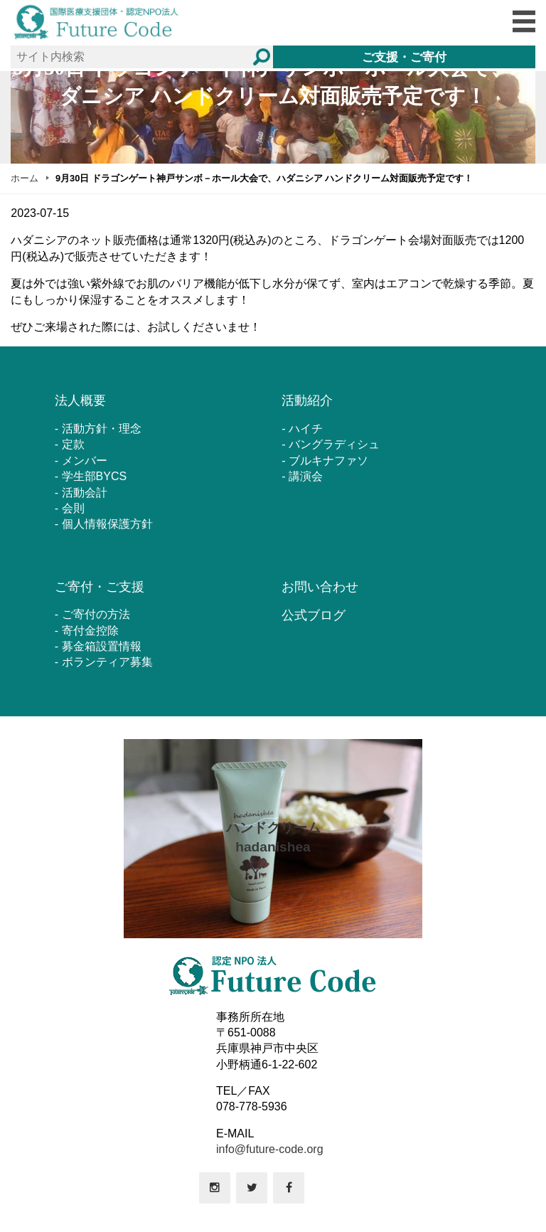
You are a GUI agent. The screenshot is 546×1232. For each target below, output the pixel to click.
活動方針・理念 (101, 429)
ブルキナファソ (328, 461)
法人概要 (80, 400)
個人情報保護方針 (107, 524)
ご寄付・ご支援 (99, 587)
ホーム (24, 178)
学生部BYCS (94, 476)
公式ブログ (314, 615)
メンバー (84, 461)
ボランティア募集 (107, 662)
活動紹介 (307, 400)
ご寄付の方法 (96, 614)
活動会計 (84, 493)
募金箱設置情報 (101, 646)
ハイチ (306, 429)
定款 (73, 444)
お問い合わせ (320, 587)
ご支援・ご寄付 (404, 57)
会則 (73, 508)
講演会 (306, 476)
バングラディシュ (334, 444)
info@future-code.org (269, 1149)
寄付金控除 (90, 631)
